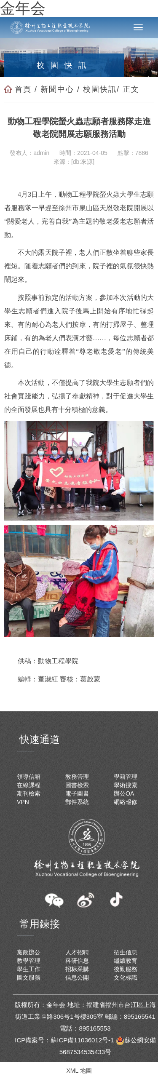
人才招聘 (77, 952)
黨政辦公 (28, 952)
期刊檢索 (28, 793)
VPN (23, 802)
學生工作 (28, 969)
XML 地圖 (78, 1070)
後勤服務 (125, 969)
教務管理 (77, 776)
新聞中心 (57, 89)
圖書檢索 (77, 785)
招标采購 (77, 969)
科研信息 (77, 960)
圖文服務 (28, 977)
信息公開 (77, 977)
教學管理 (28, 960)
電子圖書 (77, 793)
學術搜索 (125, 785)
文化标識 (125, 977)
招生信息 (125, 952)
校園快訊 (100, 89)
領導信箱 (28, 776)
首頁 (23, 89)
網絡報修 (125, 802)
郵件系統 (77, 802)
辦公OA (124, 793)
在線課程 (28, 785)
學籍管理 (125, 776)
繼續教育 (125, 960)
